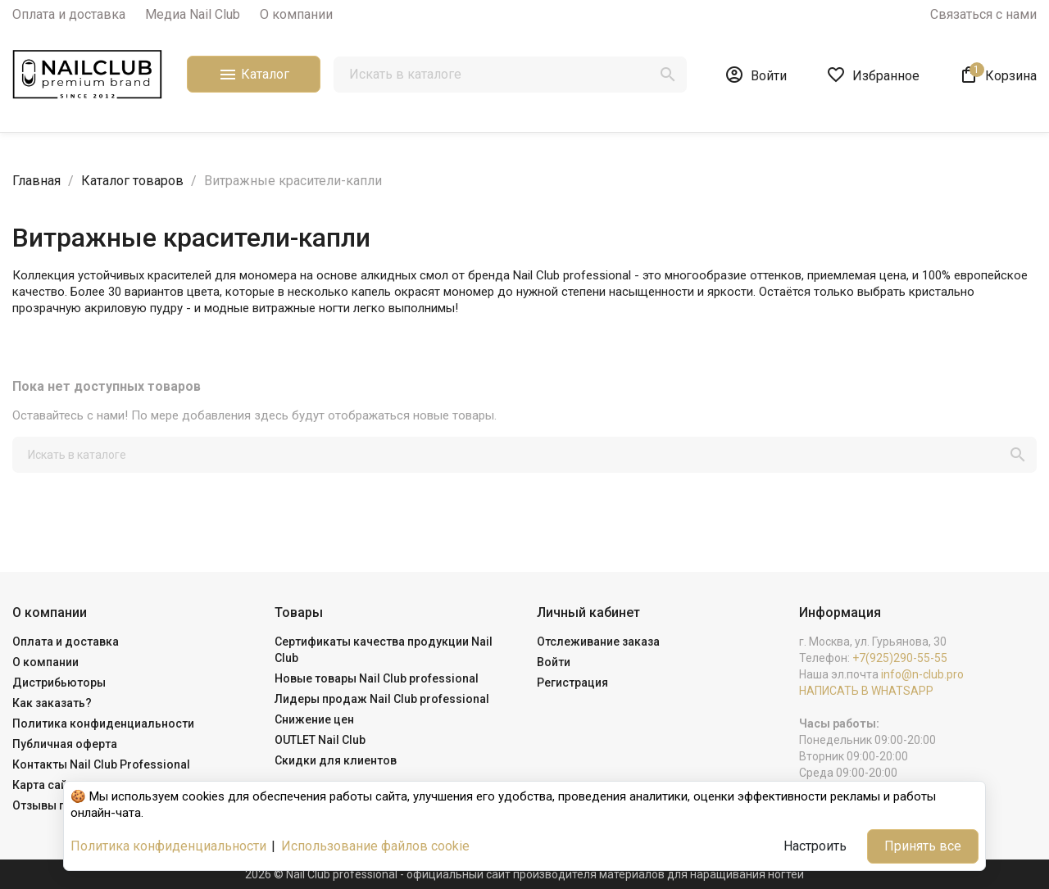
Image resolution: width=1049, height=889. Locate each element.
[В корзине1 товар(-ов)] (998, 74)
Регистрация (572, 682)
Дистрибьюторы (59, 682)
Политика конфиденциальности (103, 723)
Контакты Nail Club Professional (101, 764)
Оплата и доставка (68, 14)
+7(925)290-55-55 (899, 657)
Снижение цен (314, 719)
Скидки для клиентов (336, 760)
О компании (296, 14)
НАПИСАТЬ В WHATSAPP (866, 690)
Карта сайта (45, 784)
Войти (553, 662)
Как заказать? (52, 703)
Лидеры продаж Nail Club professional (382, 698)
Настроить (815, 846)
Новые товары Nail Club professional (377, 678)
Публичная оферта (64, 744)
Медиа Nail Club (192, 14)
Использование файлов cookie (375, 846)
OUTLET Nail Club (320, 739)
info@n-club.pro (922, 674)
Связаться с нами (983, 14)
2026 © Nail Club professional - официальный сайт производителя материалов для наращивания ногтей (524, 874)
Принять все (922, 846)
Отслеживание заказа (598, 641)
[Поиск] (510, 75)
